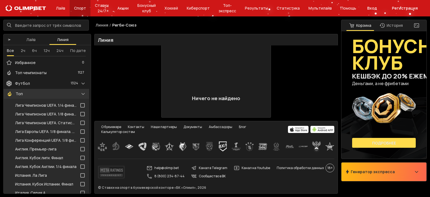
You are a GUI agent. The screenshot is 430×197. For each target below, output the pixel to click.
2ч (23, 50)
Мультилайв (320, 8)
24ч (59, 50)
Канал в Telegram (209, 168)
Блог (242, 126)
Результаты (256, 8)
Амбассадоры (220, 126)
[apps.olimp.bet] (298, 129)
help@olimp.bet (163, 168)
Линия (63, 39)
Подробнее (384, 143)
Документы (192, 126)
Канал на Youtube (252, 168)
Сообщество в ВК (208, 176)
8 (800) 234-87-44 (166, 176)
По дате (78, 50)
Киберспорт (198, 8)
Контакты (136, 126)
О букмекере (111, 126)
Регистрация (405, 8)
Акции (123, 8)
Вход (372, 8)
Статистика (288, 8)
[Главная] (25, 8)
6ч (34, 50)
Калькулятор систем (118, 131)
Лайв (60, 8)
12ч (47, 50)
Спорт (80, 8)
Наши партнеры (164, 126)
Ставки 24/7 (102, 8)
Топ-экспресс (227, 8)
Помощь (348, 8)
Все (10, 50)
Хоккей (171, 8)
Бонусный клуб (146, 8)
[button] (9, 40)
